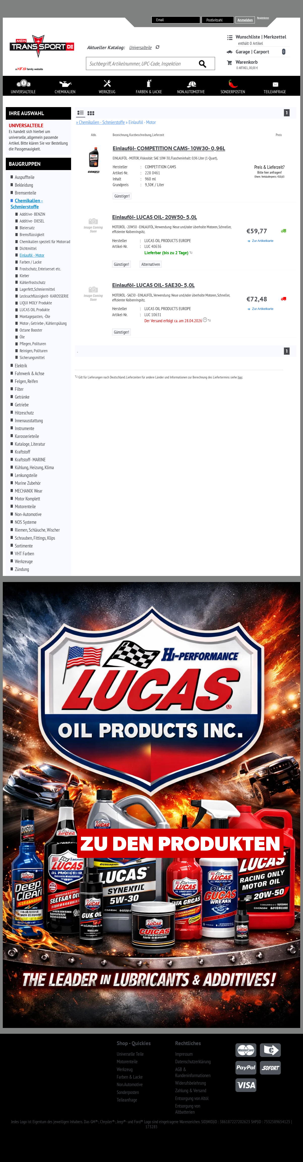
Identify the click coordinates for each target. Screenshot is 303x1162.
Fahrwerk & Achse (29, 373)
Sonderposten (128, 1092)
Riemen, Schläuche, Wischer (37, 530)
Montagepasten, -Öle (35, 316)
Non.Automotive (130, 1084)
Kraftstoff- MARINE (30, 460)
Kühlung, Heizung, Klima (34, 467)
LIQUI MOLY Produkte (36, 302)
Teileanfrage (127, 1100)
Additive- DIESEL (32, 220)
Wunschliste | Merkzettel (261, 37)
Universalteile (140, 47)
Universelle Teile (130, 1054)
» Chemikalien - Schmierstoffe (100, 122)
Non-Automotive (28, 514)
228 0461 (152, 172)
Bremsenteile (25, 193)
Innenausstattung (29, 420)
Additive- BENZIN (32, 214)
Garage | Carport (252, 52)
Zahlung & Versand (190, 1090)
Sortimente (24, 546)
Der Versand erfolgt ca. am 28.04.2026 (175, 320)
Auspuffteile (25, 177)
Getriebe (22, 405)
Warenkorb (247, 62)
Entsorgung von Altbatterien (187, 1109)
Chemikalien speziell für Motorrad (45, 241)
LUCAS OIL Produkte (35, 309)
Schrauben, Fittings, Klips (35, 538)
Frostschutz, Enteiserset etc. (40, 268)
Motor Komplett (27, 499)
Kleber (24, 275)
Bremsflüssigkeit (32, 234)
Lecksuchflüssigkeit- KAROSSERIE (44, 296)
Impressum (184, 1054)
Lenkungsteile (26, 475)
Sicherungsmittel (32, 357)
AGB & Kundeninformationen (192, 1072)
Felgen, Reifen (26, 381)
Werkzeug (125, 1069)
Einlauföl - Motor (32, 255)
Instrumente (24, 428)
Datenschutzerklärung (193, 1061)
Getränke (22, 397)
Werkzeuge (24, 561)
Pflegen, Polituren (33, 343)
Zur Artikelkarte (263, 241)
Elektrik (21, 366)
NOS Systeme (26, 522)
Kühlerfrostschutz (32, 282)
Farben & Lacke (130, 1077)
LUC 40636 (152, 246)
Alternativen (150, 264)
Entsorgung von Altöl (191, 1098)
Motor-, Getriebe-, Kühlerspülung (43, 323)
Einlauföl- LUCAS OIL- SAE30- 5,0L (153, 285)
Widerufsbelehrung (190, 1083)
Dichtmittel (28, 248)
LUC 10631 (152, 314)
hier (240, 377)
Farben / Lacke (31, 262)
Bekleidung (24, 185)
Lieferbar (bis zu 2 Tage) (166, 252)
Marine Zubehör (28, 483)
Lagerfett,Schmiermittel (37, 289)
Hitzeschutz (24, 413)
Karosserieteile (27, 436)
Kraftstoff (22, 452)
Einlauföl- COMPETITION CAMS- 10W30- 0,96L (169, 148)
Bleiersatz (27, 227)
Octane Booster (31, 330)
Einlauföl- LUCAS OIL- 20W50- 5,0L (154, 217)
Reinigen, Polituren (33, 350)
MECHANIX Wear (28, 491)
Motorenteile (25, 506)
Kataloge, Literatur (30, 444)
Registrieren (263, 17)
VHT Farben (24, 554)
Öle (22, 336)
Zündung (22, 569)
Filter (19, 389)
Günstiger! (122, 196)
